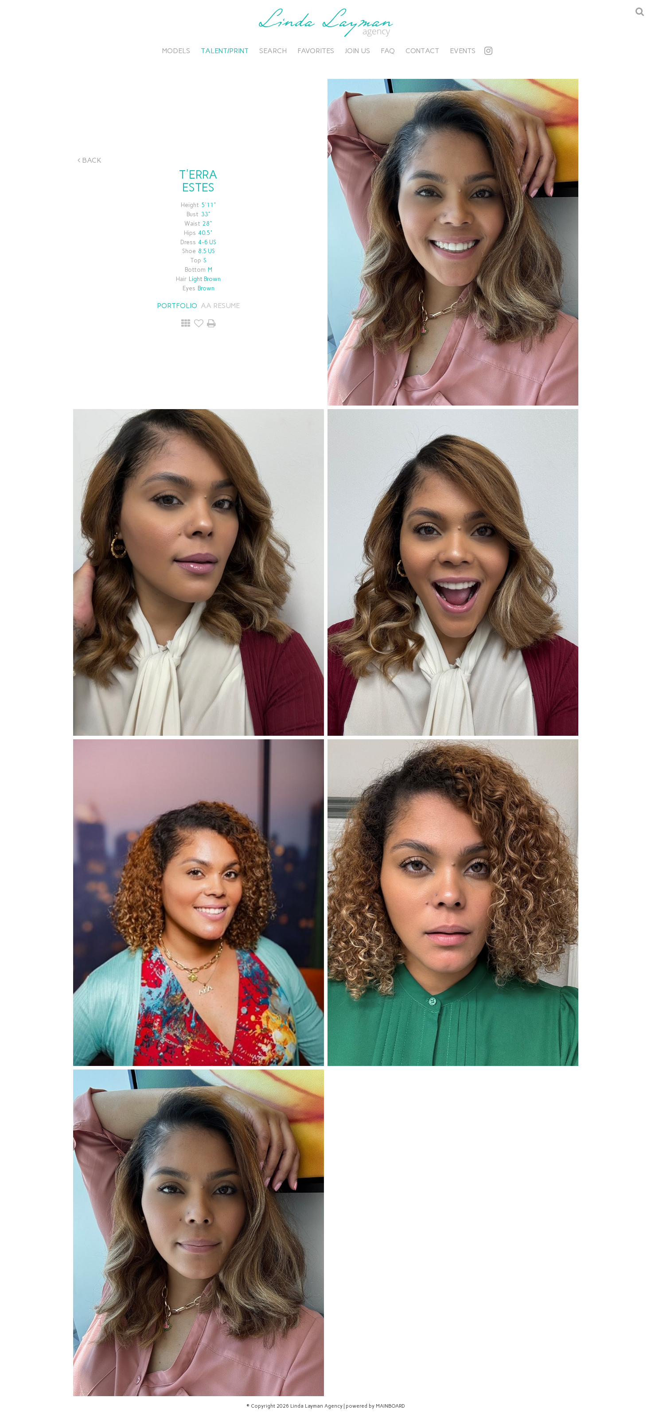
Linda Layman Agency (326, 22)
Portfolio (177, 305)
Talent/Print (225, 51)
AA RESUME (220, 305)
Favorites (315, 51)
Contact (422, 51)
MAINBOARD (390, 1406)
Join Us (357, 51)
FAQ (388, 51)
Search (273, 51)
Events (463, 51)
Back (89, 160)
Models (176, 51)
